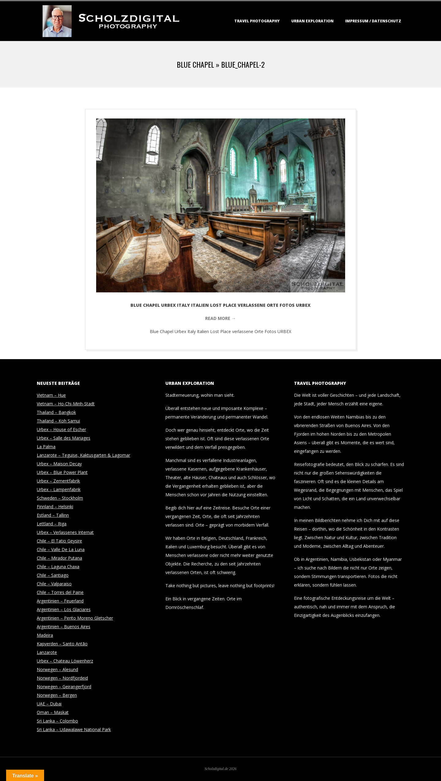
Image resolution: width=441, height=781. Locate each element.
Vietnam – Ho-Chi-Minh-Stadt (66, 404)
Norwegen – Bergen (57, 695)
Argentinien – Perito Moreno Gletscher (75, 618)
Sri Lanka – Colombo (57, 721)
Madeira (45, 635)
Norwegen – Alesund (57, 669)
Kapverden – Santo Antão (62, 644)
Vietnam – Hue (51, 395)
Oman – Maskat (53, 712)
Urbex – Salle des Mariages (63, 438)
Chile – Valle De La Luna (61, 549)
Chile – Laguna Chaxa (58, 566)
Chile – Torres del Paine (60, 592)
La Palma (46, 446)
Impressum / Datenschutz (373, 21)
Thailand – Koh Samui (58, 421)
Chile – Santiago (53, 575)
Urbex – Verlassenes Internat (65, 532)
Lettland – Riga (51, 524)
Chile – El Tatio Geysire (59, 541)
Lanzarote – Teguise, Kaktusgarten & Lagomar (83, 455)
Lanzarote (47, 652)
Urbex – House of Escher (61, 429)
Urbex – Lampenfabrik (59, 489)
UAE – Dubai (49, 704)
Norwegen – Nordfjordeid (62, 678)
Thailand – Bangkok (56, 412)
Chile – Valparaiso (54, 584)
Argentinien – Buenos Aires (63, 626)
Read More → (220, 318)
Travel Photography (257, 21)
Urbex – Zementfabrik (58, 481)
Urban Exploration (312, 21)
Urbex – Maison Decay (59, 464)
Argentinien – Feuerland (60, 601)
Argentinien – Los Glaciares (64, 609)
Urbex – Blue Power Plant (62, 472)
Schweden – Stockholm (60, 498)
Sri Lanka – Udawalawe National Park (74, 729)
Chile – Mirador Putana (59, 558)
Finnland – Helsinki (55, 506)
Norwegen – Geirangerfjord (64, 686)
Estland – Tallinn (53, 515)
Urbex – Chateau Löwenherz (65, 661)
